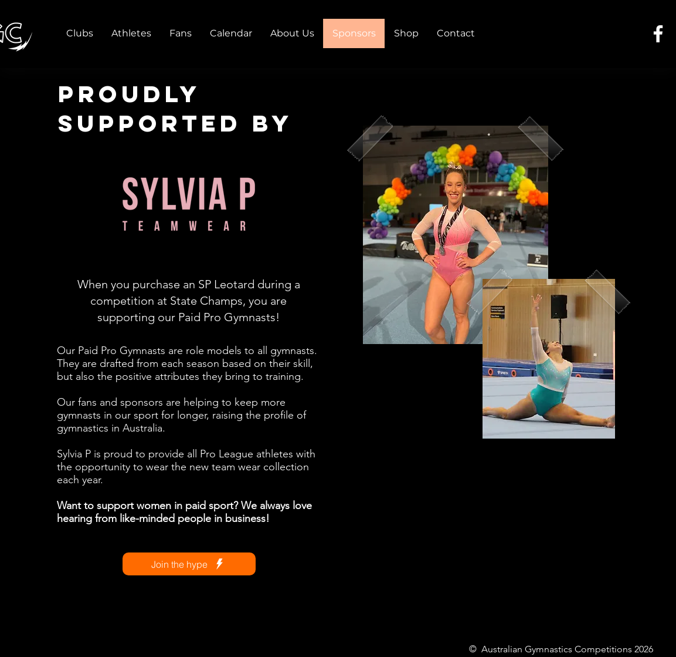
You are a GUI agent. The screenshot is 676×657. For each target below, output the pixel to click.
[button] (79, 33)
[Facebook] (658, 33)
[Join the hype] (189, 563)
